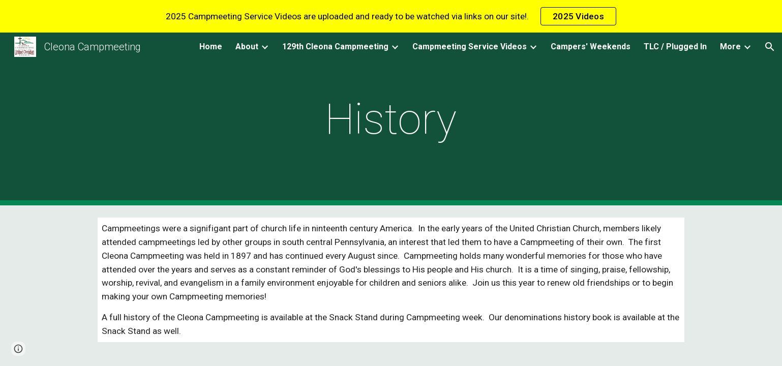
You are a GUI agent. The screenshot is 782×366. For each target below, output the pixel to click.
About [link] (246, 46)
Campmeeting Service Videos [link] (469, 46)
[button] (770, 47)
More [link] (730, 46)
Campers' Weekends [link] (590, 46)
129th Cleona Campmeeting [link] (335, 46)
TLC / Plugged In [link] (675, 46)
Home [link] (210, 46)
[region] (391, 16)
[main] (391, 119)
